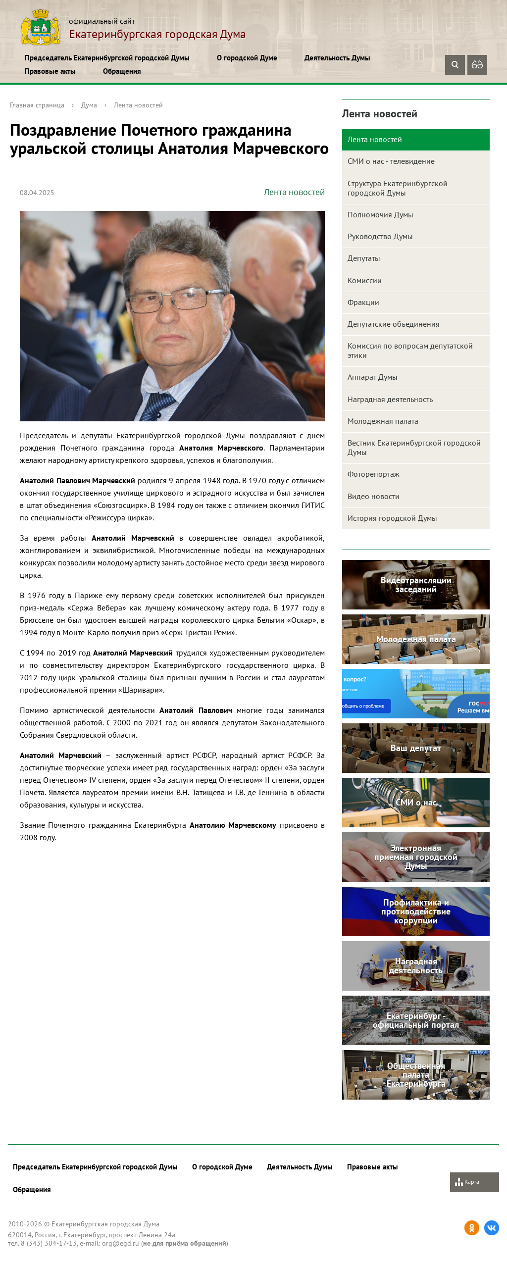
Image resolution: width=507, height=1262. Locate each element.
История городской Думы (392, 518)
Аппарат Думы (373, 377)
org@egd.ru (120, 1243)
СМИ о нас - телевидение (391, 161)
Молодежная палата (383, 421)
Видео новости (374, 496)
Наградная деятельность (390, 399)
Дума (89, 105)
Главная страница (37, 105)
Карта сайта (467, 1185)
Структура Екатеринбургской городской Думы (398, 188)
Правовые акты (50, 71)
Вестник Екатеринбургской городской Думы (414, 447)
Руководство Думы (380, 236)
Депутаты (364, 258)
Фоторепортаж (374, 474)
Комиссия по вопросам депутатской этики (410, 350)
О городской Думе (247, 57)
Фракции (363, 302)
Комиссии (365, 280)
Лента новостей (138, 105)
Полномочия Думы (380, 214)
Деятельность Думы (337, 57)
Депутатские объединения (394, 324)
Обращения (122, 71)
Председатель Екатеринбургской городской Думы (107, 57)
